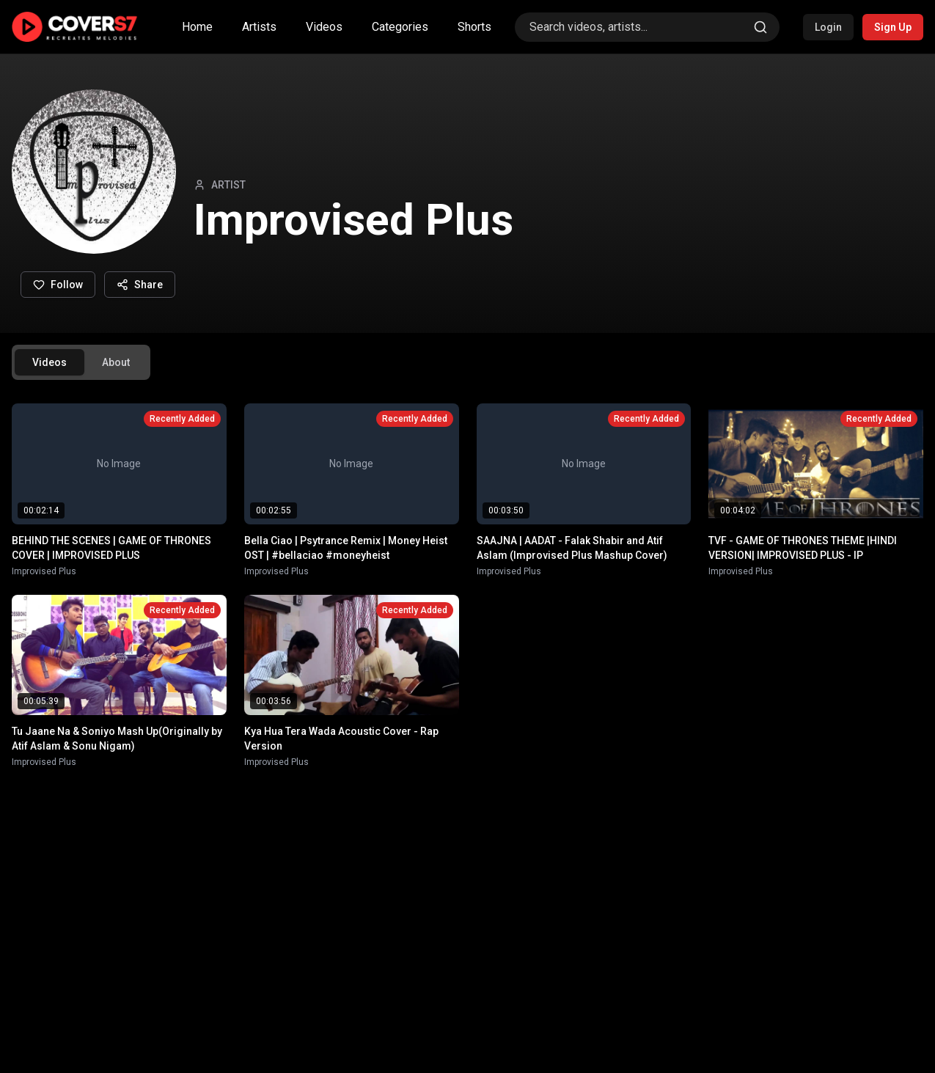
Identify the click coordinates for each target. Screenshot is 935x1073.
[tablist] (81, 362)
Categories (400, 27)
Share (140, 284)
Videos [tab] (49, 362)
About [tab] (116, 362)
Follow (58, 284)
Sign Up (893, 27)
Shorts (474, 27)
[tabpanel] (467, 585)
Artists (259, 27)
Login (828, 27)
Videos (324, 27)
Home (197, 27)
